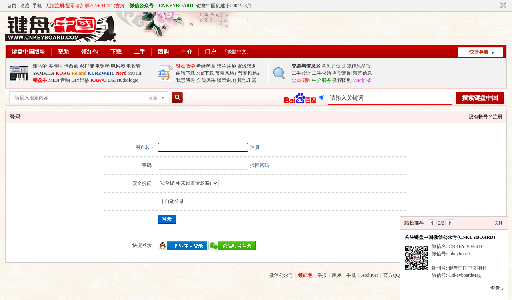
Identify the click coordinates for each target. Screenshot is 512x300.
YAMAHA (43, 73)
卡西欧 (71, 66)
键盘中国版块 (28, 52)
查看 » (497, 288)
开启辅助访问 (496, 5)
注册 (497, 116)
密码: (147, 165)
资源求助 (246, 66)
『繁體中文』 (236, 51)
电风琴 (118, 66)
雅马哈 (40, 66)
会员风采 (206, 80)
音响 (65, 80)
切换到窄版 (502, 5)
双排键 (87, 66)
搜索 (153, 98)
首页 (11, 5)
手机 (37, 5)
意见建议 (331, 66)
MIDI (53, 80)
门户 (210, 52)
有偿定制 (342, 73)
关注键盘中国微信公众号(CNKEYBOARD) (449, 237)
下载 (116, 52)
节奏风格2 (249, 73)
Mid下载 (205, 73)
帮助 (63, 52)
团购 (163, 52)
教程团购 (342, 80)
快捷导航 (478, 52)
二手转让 (301, 73)
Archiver (369, 275)
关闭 (499, 223)
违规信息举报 (356, 66)
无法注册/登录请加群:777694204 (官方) (86, 5)
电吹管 (133, 66)
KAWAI (98, 80)
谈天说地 (226, 80)
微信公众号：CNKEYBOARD (161, 5)
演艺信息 (362, 73)
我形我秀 (185, 80)
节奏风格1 (226, 73)
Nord (121, 73)
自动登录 (171, 201)
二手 (139, 52)
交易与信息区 (306, 66)
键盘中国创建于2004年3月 (224, 5)
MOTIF (135, 73)
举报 (322, 275)
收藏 (24, 5)
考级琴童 (206, 66)
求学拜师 (226, 66)
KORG (63, 73)
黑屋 (337, 275)
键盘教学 (185, 66)
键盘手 (40, 80)
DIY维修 (80, 80)
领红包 (89, 52)
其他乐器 (246, 80)
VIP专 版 (362, 80)
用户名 (142, 147)
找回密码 (259, 165)
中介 (186, 52)
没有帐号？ (481, 116)
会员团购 (301, 80)
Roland (79, 73)
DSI (112, 80)
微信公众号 (281, 275)
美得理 (55, 66)
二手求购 (321, 73)
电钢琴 (102, 66)
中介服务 (321, 80)
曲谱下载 (185, 73)
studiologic (127, 80)
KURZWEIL (101, 73)
